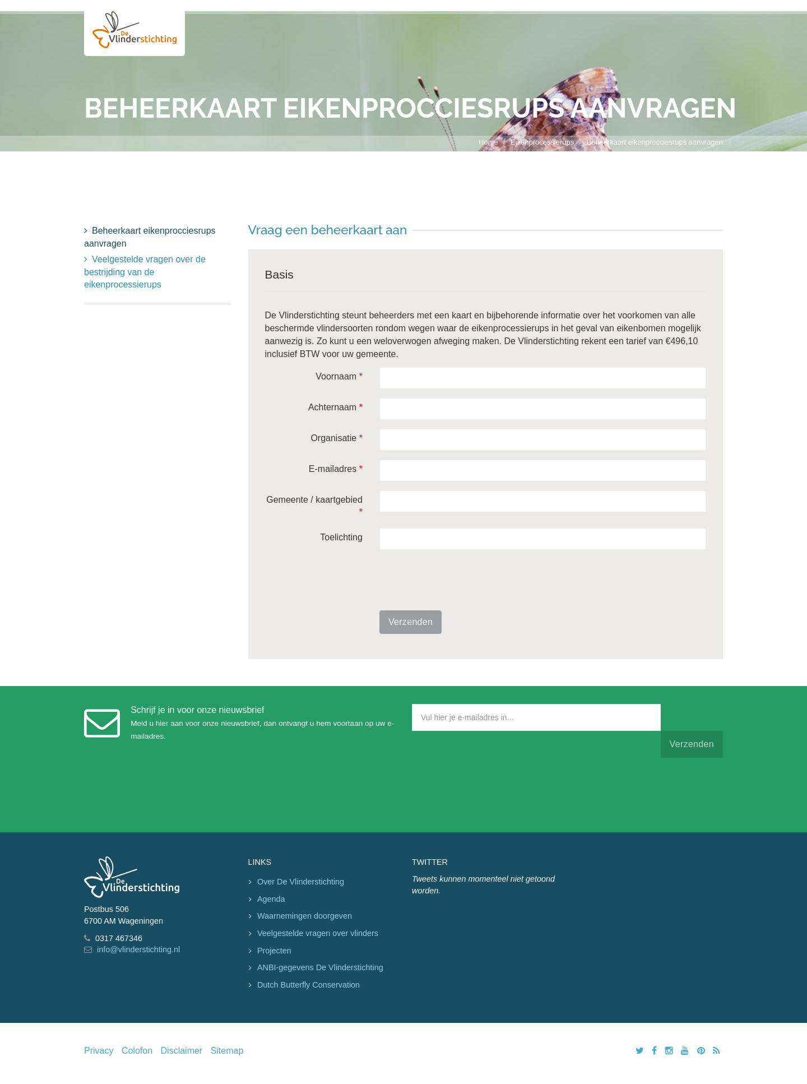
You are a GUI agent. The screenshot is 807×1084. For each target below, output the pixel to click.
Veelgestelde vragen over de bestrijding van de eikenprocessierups (145, 272)
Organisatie (336, 438)
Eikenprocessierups (542, 142)
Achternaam (335, 407)
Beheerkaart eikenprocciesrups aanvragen (655, 142)
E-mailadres (336, 469)
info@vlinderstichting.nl (138, 949)
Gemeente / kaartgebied (314, 506)
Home (488, 142)
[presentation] (464, 580)
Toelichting (341, 537)
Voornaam (339, 376)
